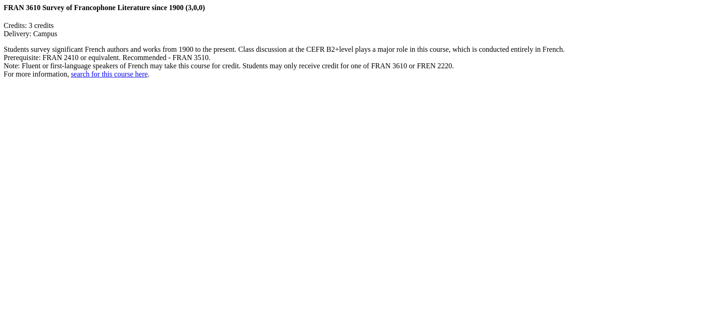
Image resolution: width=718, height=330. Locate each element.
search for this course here (109, 74)
